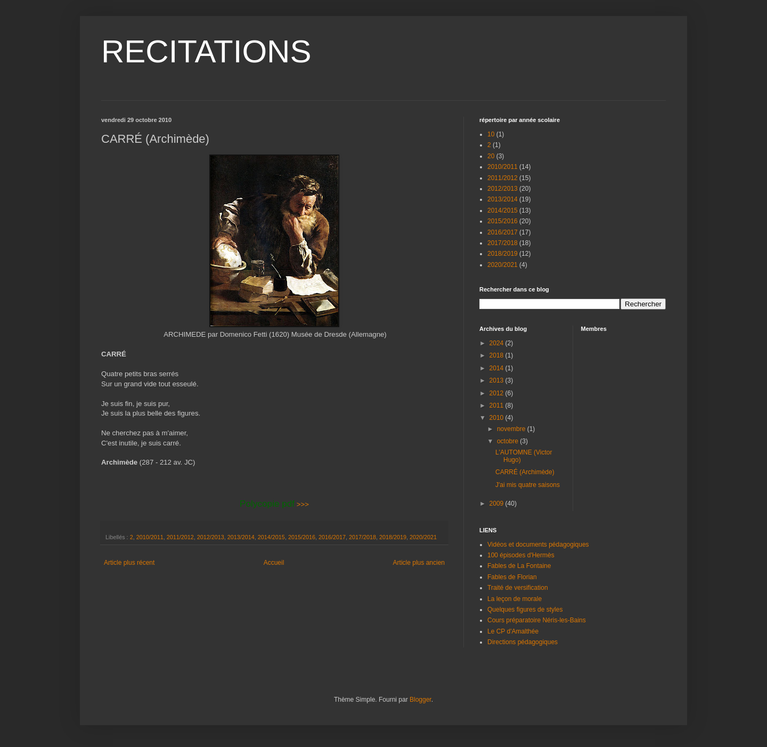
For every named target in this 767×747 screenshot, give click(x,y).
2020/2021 (423, 537)
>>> (274, 504)
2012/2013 (210, 537)
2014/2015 (271, 537)
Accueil (274, 562)
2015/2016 (301, 537)
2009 (497, 503)
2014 (497, 368)
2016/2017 (332, 537)
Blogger (420, 699)
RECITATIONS (206, 51)
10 (490, 134)
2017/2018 (362, 537)
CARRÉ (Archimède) (524, 472)
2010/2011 (150, 537)
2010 (497, 417)
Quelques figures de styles (524, 609)
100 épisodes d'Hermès (520, 555)
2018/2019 (392, 537)
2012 (497, 393)
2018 (497, 355)
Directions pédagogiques (522, 642)
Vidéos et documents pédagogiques (538, 544)
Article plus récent (129, 562)
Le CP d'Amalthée (512, 631)
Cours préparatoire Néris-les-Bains (536, 620)
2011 (497, 405)
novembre (512, 429)
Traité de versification (517, 587)
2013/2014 (241, 537)
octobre (508, 441)
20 (490, 156)
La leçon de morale (514, 599)
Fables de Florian (512, 577)
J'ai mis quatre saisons (527, 485)
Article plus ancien (419, 562)
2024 (497, 343)
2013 (497, 380)
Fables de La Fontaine (519, 566)
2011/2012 (180, 537)
